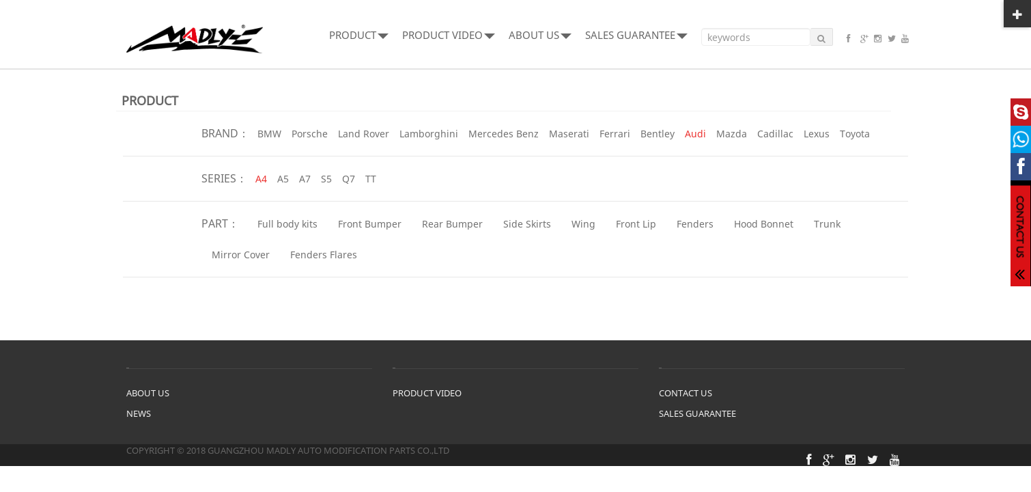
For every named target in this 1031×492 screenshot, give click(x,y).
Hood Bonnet (763, 223)
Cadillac (775, 133)
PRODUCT (359, 35)
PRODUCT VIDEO (448, 35)
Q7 (348, 178)
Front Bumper (369, 223)
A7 (305, 178)
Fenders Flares (323, 254)
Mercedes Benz (503, 133)
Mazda (731, 133)
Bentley (657, 133)
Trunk (827, 223)
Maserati (569, 133)
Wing (583, 223)
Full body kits (287, 223)
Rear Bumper (452, 223)
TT (370, 178)
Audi (695, 133)
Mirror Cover (241, 254)
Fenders (695, 223)
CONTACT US (685, 393)
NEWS (138, 413)
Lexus (817, 133)
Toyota (855, 133)
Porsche (310, 133)
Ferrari (614, 133)
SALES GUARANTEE (636, 35)
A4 (261, 178)
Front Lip (636, 223)
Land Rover (363, 133)
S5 (326, 178)
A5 (283, 178)
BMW (269, 133)
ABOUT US (540, 35)
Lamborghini (428, 133)
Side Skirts (527, 223)
